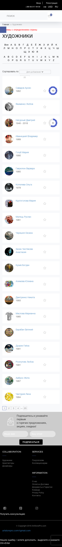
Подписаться (31, 442)
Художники (17, 24)
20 (25, 408)
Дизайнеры (7, 466)
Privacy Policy (38, 493)
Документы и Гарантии (42, 487)
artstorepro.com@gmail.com (16, 530)
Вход (38, 3)
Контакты (36, 495)
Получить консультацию (12, 514)
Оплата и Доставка (40, 484)
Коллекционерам (39, 463)
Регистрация (51, 3)
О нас (34, 481)
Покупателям (38, 460)
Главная (5, 24)
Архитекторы (8, 463)
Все (6, 44)
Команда (36, 490)
